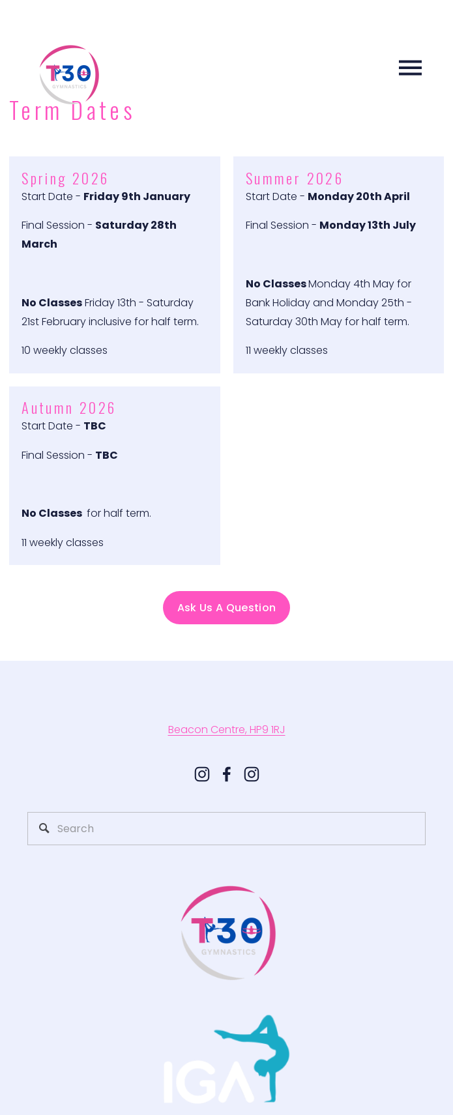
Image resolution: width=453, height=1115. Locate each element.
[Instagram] (202, 774)
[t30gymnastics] (251, 774)
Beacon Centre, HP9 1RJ (226, 729)
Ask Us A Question (226, 607)
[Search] (226, 828)
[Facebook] (227, 774)
